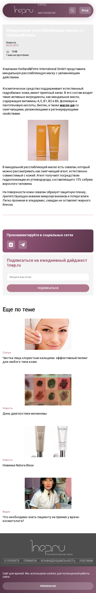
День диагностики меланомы (25, 413)
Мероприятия (46, 13)
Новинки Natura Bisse (18, 465)
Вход (85, 10)
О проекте (11, 560)
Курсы (42, 4)
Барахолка (45, 21)
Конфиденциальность (58, 560)
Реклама (86, 560)
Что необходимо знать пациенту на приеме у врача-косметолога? (41, 519)
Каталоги (48, 29)
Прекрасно (48, 585)
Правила (30, 560)
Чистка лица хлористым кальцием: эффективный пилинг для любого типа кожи (45, 360)
